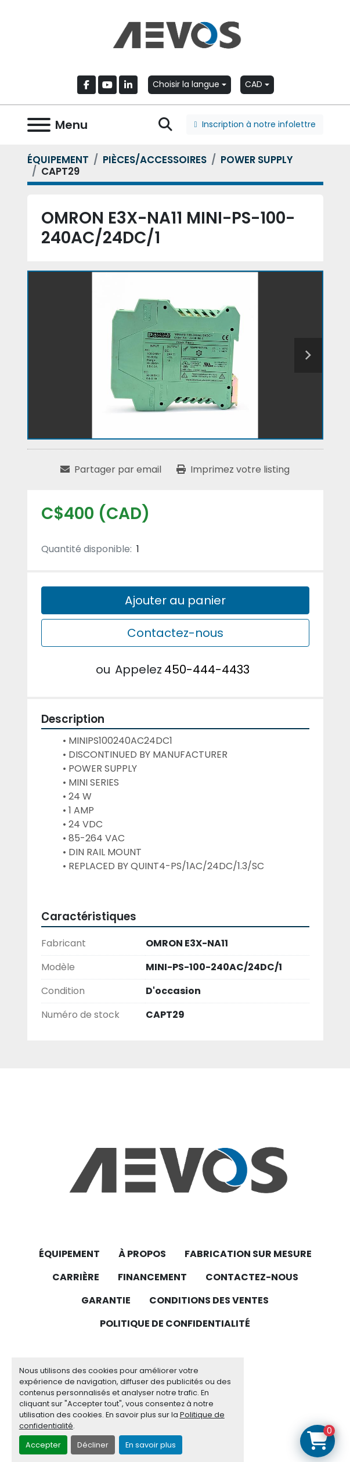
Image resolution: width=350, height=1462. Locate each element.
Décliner (93, 1445)
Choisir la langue (186, 84)
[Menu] (38, 125)
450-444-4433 (207, 669)
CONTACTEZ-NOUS (251, 1277)
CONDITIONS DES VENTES (209, 1300)
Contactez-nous (175, 633)
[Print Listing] (233, 470)
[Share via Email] (111, 470)
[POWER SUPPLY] (257, 160)
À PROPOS (142, 1254)
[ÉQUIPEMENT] (58, 160)
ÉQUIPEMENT (69, 1254)
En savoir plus (150, 1445)
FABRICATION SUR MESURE (248, 1254)
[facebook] (86, 84)
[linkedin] (128, 84)
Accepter (43, 1445)
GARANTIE (106, 1300)
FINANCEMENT (152, 1277)
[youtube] (107, 84)
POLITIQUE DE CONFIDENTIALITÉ (175, 1323)
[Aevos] (175, 1169)
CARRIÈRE (75, 1277)
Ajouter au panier (175, 600)
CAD (253, 84)
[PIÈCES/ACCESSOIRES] (155, 160)
